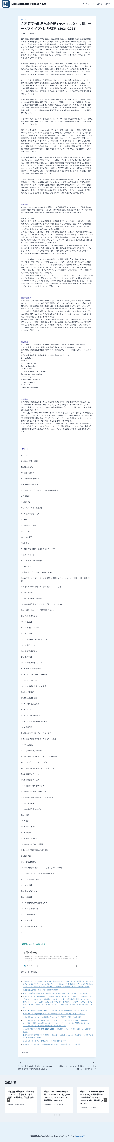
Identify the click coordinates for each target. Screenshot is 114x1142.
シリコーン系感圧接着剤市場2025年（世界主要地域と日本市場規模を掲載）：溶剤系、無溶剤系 (55, 1010)
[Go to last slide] (8, 1100)
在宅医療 (25, 1052)
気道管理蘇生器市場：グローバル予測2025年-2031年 (40, 990)
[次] (105, 1100)
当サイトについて (104, 4)
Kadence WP (80, 1136)
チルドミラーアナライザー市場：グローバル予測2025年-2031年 (44, 1041)
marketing (49, 1104)
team (24, 33)
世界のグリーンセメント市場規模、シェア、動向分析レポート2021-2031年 (77, 1065)
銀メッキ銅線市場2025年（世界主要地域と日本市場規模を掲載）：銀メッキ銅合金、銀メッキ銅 (55, 993)
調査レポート (25, 20)
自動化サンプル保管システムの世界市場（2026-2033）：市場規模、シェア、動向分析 (51, 1044)
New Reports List (88, 4)
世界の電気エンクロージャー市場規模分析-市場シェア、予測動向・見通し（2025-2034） (52, 1017)
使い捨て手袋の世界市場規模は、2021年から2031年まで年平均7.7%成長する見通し (36, 1065)
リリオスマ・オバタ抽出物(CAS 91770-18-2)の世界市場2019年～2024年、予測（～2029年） (54, 1014)
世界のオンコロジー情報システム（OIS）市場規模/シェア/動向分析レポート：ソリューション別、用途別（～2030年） (93, 1097)
